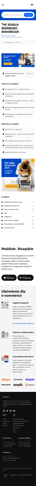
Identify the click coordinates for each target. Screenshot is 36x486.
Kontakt (5, 425)
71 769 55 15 (8, 446)
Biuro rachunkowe (25, 402)
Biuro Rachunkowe (18, 419)
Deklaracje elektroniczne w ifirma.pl (15, 152)
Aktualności (6, 421)
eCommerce (16, 427)
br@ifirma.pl (26, 444)
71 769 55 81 (27, 446)
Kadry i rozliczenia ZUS (11, 209)
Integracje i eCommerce (11, 206)
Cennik (6, 475)
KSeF (5, 213)
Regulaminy (13, 475)
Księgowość (7, 217)
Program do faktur (18, 423)
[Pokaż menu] (32, 5)
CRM (14, 429)
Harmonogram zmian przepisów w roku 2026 (18, 141)
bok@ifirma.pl (11, 444)
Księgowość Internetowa (20, 421)
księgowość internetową (10, 404)
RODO (14, 432)
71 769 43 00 (11, 460)
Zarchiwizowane (9, 228)
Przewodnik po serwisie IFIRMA (14, 224)
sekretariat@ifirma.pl (13, 458)
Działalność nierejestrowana (13, 202)
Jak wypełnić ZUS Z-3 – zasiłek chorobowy (17, 89)
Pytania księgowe (18, 425)
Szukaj (28, 15)
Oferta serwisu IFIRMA (11, 220)
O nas (4, 419)
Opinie (5, 423)
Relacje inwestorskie (25, 475)
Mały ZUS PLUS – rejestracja (13, 129)
